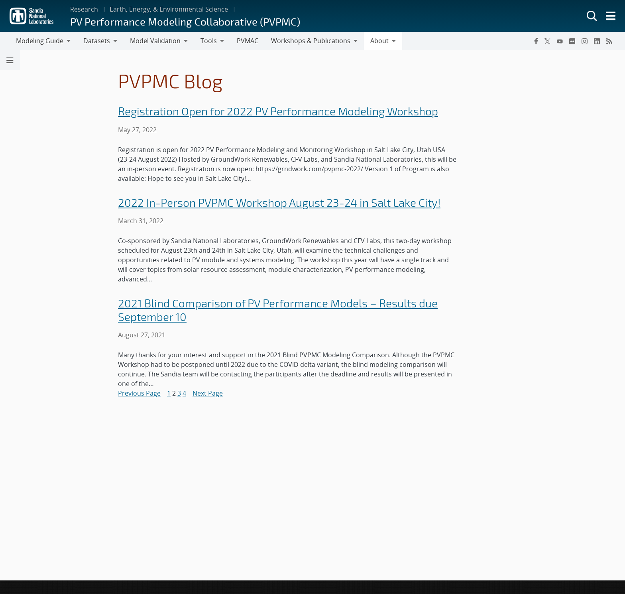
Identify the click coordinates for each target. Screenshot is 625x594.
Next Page (208, 393)
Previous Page (139, 393)
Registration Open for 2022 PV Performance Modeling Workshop (278, 111)
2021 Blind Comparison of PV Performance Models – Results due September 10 (278, 310)
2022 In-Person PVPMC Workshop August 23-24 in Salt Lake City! (279, 202)
